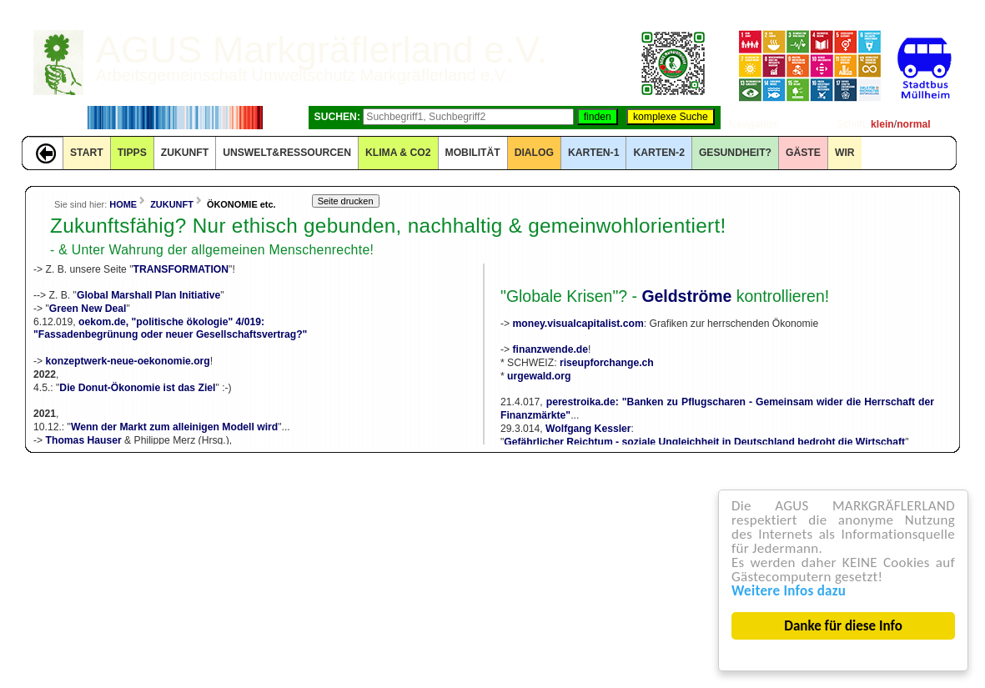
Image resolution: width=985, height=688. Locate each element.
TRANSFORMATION (181, 269)
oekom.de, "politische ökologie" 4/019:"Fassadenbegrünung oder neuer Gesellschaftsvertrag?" (170, 328)
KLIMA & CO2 (398, 152)
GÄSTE (803, 152)
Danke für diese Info (844, 626)
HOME (123, 204)
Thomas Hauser (84, 440)
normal (914, 124)
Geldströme (686, 296)
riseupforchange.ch (607, 363)
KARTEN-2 (658, 152)
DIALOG (534, 152)
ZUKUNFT (185, 152)
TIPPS (132, 152)
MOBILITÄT (472, 152)
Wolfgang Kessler (588, 428)
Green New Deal (88, 308)
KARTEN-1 (593, 152)
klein (882, 124)
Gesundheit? (735, 152)
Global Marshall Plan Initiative (148, 295)
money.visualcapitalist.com (578, 323)
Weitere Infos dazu (789, 591)
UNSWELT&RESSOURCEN (287, 152)
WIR (845, 152)
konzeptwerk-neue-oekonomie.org (128, 361)
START (86, 152)
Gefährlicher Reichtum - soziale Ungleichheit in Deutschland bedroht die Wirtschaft (704, 442)
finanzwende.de (551, 349)
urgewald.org (538, 376)
